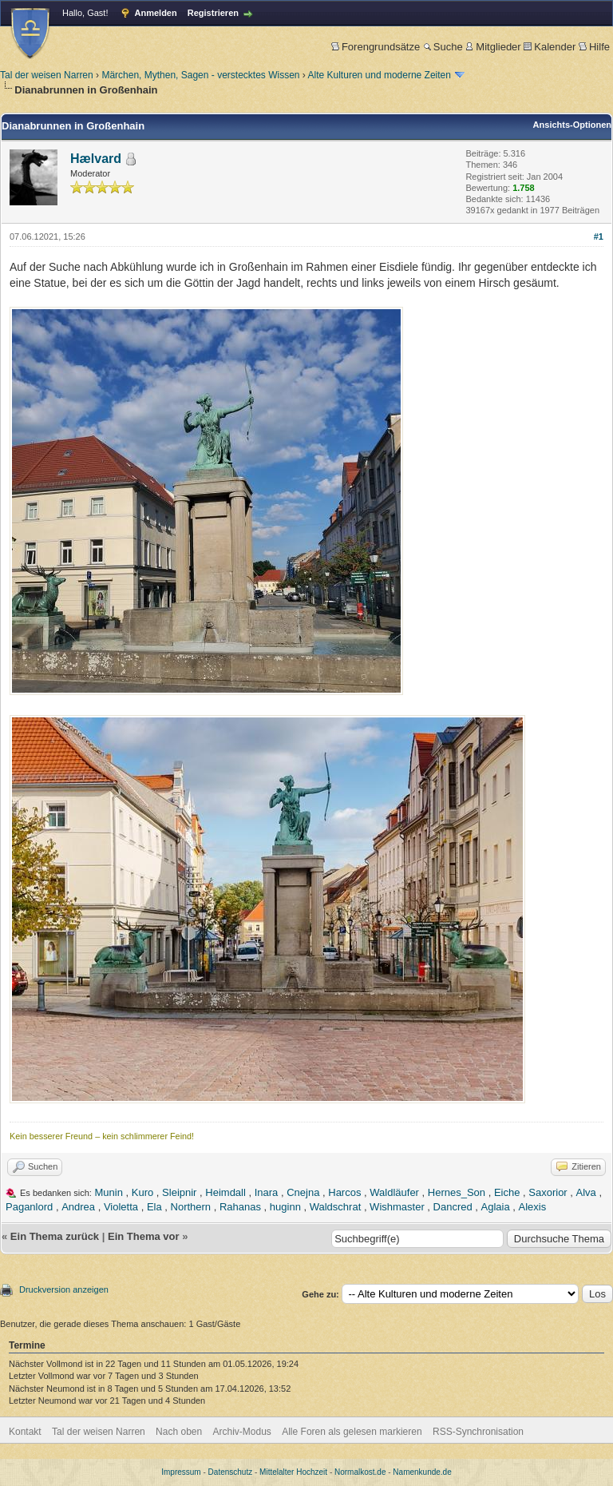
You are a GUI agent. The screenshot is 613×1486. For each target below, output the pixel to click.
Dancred (453, 1207)
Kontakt (25, 1431)
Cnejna (303, 1192)
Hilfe (594, 47)
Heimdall (225, 1192)
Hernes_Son (456, 1192)
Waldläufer (394, 1192)
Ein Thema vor (144, 1236)
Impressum (180, 1472)
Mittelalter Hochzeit (293, 1472)
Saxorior (547, 1192)
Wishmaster (397, 1207)
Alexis (533, 1207)
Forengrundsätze (375, 47)
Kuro (142, 1192)
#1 (598, 236)
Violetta (121, 1207)
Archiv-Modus (242, 1431)
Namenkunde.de (422, 1472)
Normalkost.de (360, 1472)
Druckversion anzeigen (64, 1289)
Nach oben (179, 1431)
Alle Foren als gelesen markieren (351, 1431)
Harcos (344, 1192)
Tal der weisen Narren (46, 75)
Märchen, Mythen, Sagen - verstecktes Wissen (200, 75)
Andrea (78, 1207)
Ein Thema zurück (54, 1236)
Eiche (507, 1192)
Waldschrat (336, 1207)
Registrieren (213, 13)
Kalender (549, 47)
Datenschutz (230, 1472)
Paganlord (29, 1207)
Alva (586, 1192)
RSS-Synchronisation (478, 1431)
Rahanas (240, 1207)
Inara (267, 1192)
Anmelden (156, 13)
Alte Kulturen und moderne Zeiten (379, 75)
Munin (109, 1192)
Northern (191, 1207)
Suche (443, 47)
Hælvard (95, 158)
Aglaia (495, 1207)
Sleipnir (179, 1192)
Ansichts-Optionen (572, 124)
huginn (285, 1207)
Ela (154, 1207)
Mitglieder (492, 47)
